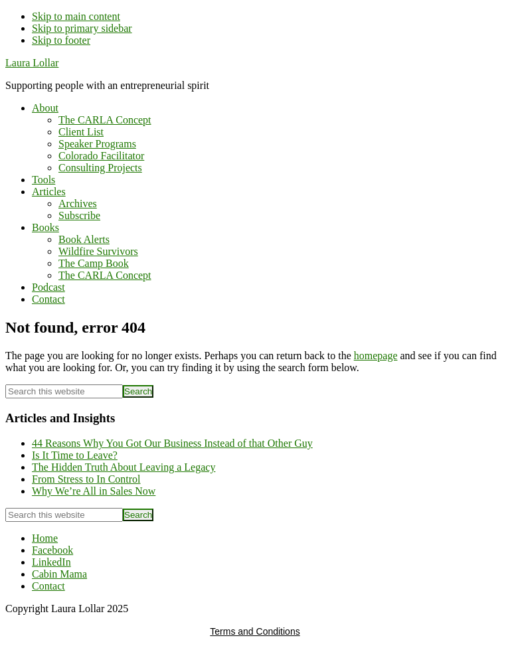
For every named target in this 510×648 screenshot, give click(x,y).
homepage (376, 355)
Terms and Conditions (254, 631)
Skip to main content (76, 16)
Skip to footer (61, 40)
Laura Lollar (31, 62)
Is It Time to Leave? (75, 455)
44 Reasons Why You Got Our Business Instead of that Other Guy (172, 443)
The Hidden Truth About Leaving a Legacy (123, 467)
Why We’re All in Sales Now (93, 491)
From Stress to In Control (86, 479)
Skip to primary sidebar (82, 28)
